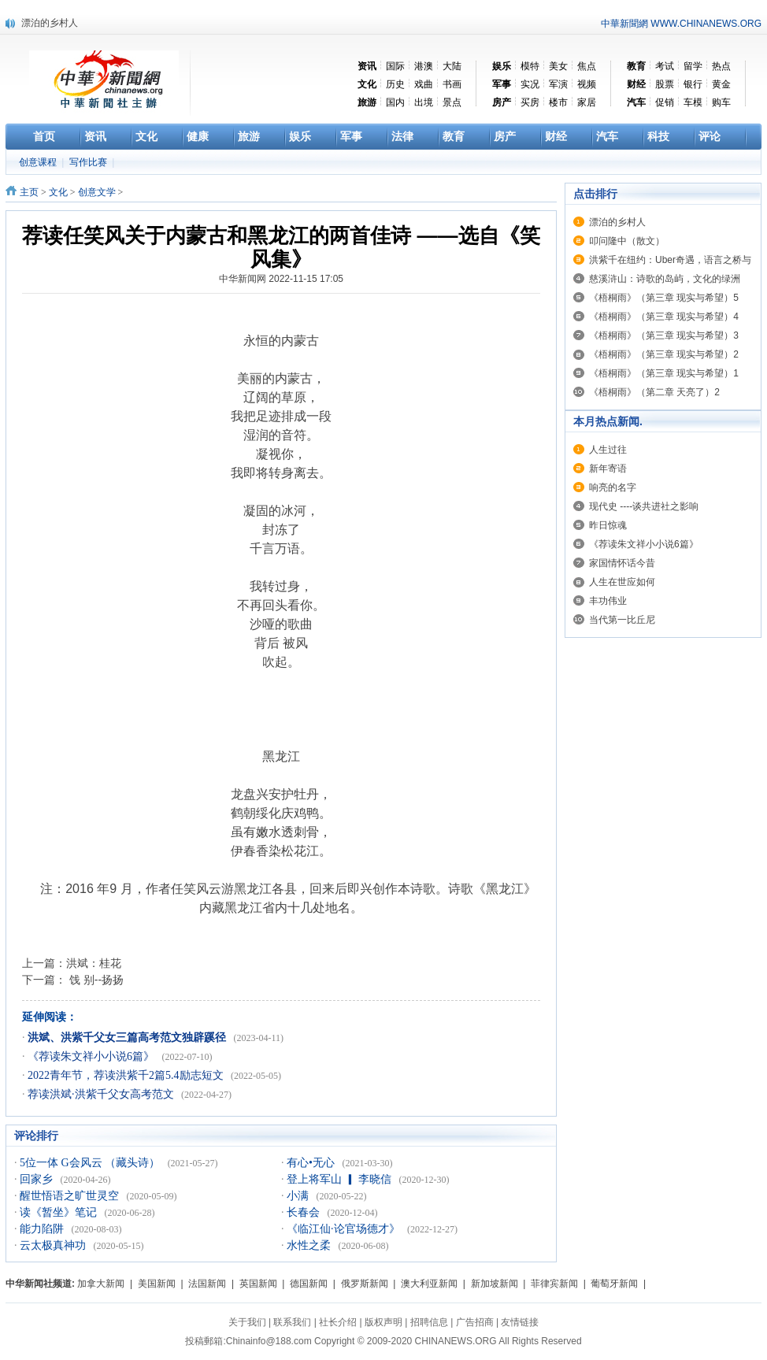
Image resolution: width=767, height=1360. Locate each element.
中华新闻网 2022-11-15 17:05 (281, 278)
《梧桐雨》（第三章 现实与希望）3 (664, 335)
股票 (664, 84)
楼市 (558, 102)
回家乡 (38, 1179)
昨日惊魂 (608, 525)
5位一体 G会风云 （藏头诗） (91, 1163)
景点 (452, 102)
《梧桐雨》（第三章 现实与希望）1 (664, 373)
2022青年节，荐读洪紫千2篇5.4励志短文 (127, 1075)
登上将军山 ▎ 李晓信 (341, 1179)
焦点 (586, 66)
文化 (58, 192)
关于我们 (247, 1322)
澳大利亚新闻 (429, 1283)
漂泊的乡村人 (49, 22)
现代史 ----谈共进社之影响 (643, 506)
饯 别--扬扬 (95, 979)
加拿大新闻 (100, 1283)
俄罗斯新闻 (364, 1283)
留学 (693, 66)
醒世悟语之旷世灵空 (71, 1196)
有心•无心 (312, 1163)
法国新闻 (207, 1283)
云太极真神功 (54, 1245)
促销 (664, 102)
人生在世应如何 (622, 581)
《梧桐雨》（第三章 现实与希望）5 (664, 297)
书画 (452, 84)
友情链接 (520, 1322)
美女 (558, 66)
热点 (721, 66)
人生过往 (608, 449)
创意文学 (97, 192)
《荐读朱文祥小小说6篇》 (92, 1056)
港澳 (423, 66)
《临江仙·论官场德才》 (344, 1229)
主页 (29, 192)
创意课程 (39, 162)
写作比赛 (89, 162)
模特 (530, 66)
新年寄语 (608, 468)
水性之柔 (310, 1245)
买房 (530, 102)
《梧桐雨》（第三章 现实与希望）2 (664, 354)
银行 (693, 84)
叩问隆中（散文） (627, 240)
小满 (299, 1196)
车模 (693, 102)
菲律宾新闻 (554, 1283)
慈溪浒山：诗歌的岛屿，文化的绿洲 (664, 278)
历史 (395, 84)
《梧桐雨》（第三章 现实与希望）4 (664, 316)
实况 (530, 84)
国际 (395, 66)
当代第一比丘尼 (622, 619)
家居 (586, 102)
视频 (586, 84)
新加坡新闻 (494, 1283)
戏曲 (423, 84)
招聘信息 (429, 1322)
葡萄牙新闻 (614, 1283)
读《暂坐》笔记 (60, 1212)
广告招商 (475, 1322)
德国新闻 (309, 1283)
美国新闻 (157, 1283)
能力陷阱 (43, 1229)
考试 (664, 66)
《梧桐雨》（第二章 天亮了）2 (654, 392)
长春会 (305, 1212)
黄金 (721, 84)
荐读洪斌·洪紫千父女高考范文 (102, 1094)
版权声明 (383, 1322)
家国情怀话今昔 (622, 563)
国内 (395, 102)
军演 (558, 84)
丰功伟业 (608, 600)
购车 (721, 102)
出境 (423, 102)
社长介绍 (338, 1322)
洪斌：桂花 (93, 963)
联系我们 (292, 1322)
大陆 (452, 66)
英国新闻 (258, 1283)
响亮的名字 (612, 487)
